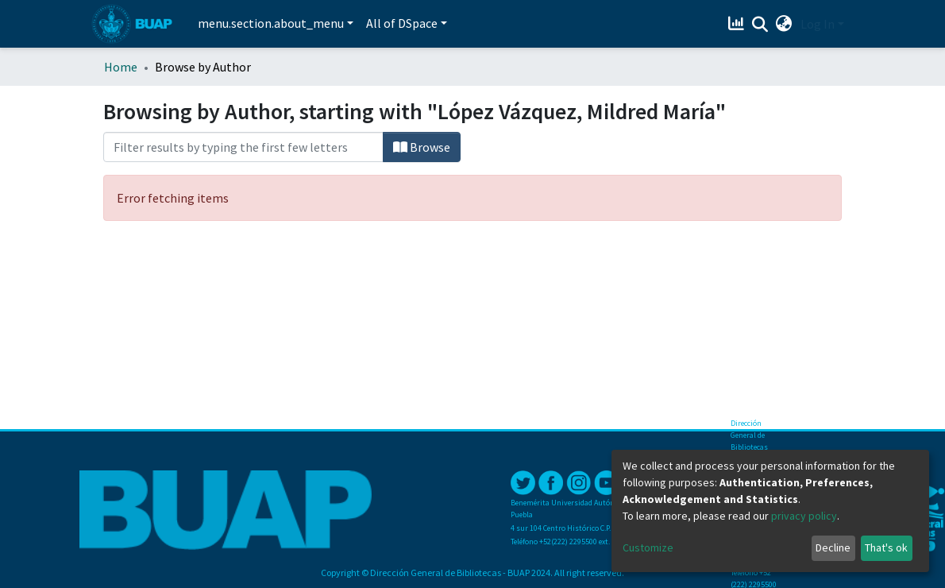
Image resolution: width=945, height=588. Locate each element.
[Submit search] (760, 24)
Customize (648, 547)
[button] (784, 23)
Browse (421, 147)
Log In (817, 24)
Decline (833, 547)
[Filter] (243, 147)
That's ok (886, 547)
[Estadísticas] (738, 23)
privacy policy (804, 516)
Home (120, 67)
